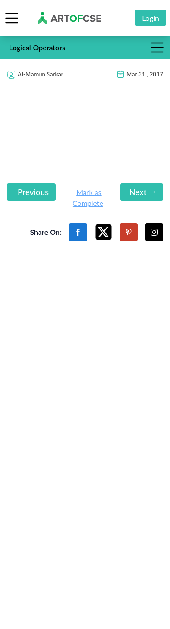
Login (150, 18)
